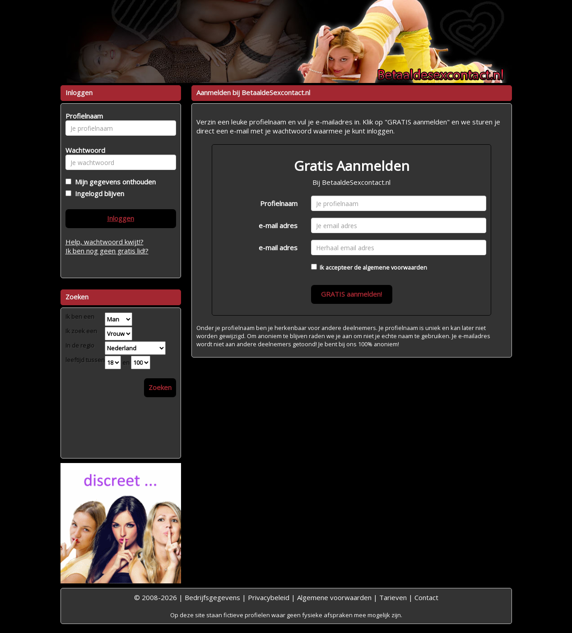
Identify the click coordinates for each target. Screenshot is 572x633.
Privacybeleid (268, 597)
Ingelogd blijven (97, 193)
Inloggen (120, 218)
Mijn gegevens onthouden (113, 181)
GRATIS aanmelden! (351, 293)
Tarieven (393, 597)
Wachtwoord (82, 150)
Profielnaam (279, 203)
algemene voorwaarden (395, 267)
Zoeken (160, 387)
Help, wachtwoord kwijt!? (104, 241)
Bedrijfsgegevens (212, 597)
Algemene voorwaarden (334, 597)
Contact (426, 597)
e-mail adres (278, 225)
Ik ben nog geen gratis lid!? (107, 250)
